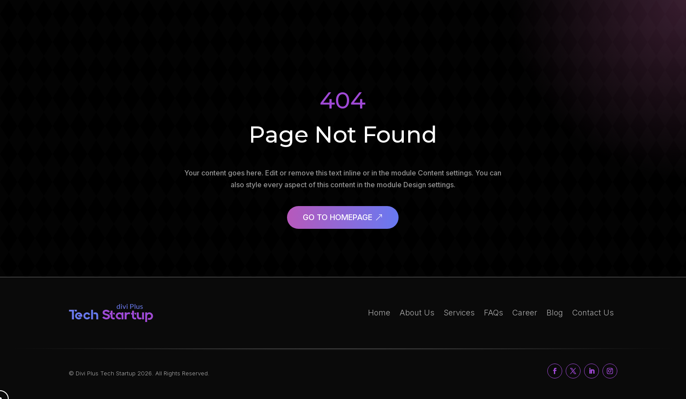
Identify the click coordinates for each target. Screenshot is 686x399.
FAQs (493, 312)
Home (379, 312)
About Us (416, 312)
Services (459, 312)
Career (524, 312)
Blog (554, 312)
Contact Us (593, 312)
